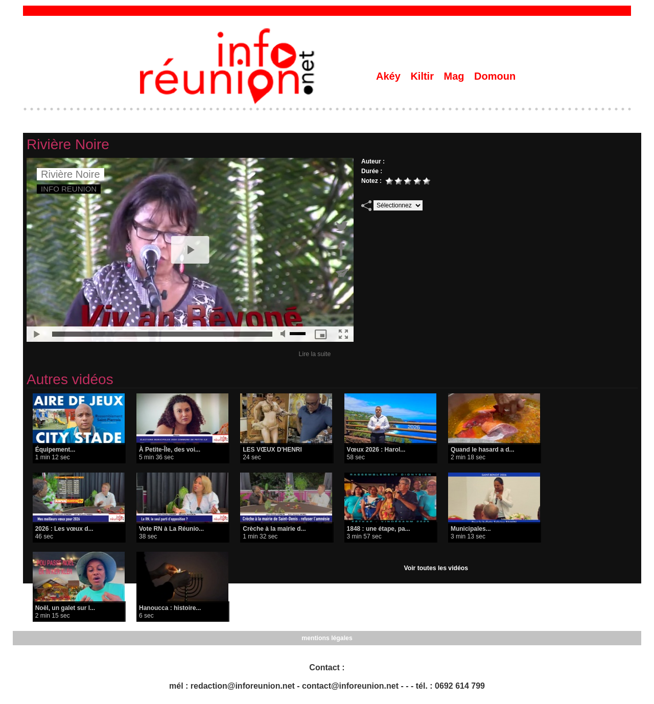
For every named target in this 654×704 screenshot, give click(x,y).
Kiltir (423, 76)
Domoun (495, 76)
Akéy (389, 76)
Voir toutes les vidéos (436, 568)
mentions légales (327, 638)
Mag (456, 76)
